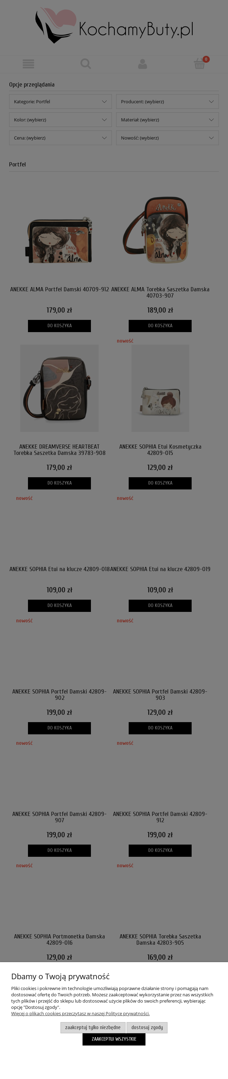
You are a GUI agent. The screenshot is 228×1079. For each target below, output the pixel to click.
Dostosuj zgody (147, 1028)
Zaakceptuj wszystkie (114, 1039)
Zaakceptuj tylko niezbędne (93, 1028)
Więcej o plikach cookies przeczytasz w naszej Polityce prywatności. (80, 1013)
